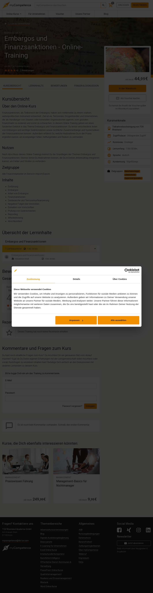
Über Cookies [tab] (120, 279)
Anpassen (76, 320)
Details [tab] (76, 279)
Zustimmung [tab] (33, 279)
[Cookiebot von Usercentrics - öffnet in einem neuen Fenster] (126, 270)
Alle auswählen (118, 320)
